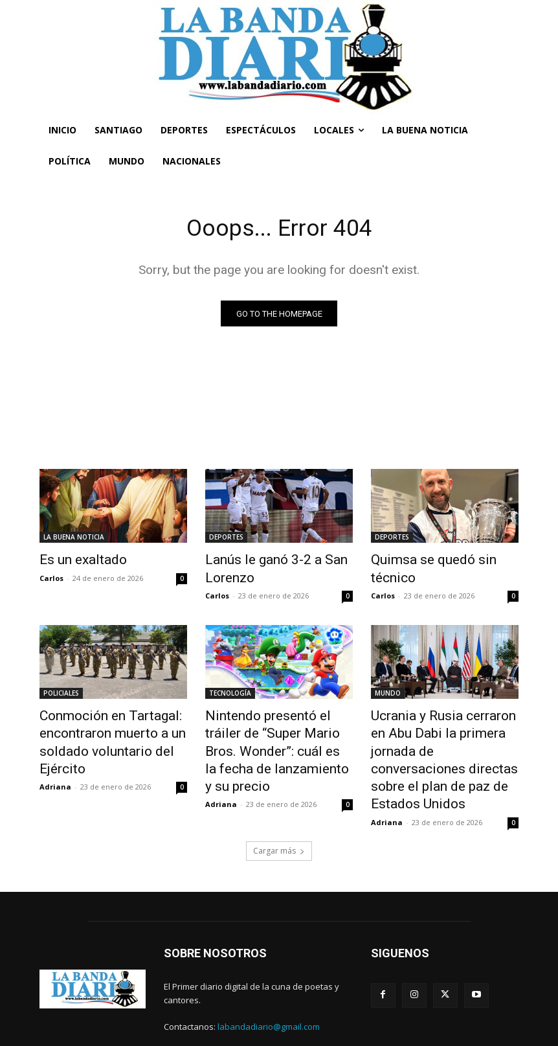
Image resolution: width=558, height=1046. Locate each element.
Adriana (55, 769)
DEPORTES (226, 539)
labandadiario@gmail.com (269, 988)
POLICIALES (61, 689)
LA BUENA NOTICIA (73, 539)
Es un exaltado (74, 560)
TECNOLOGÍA (230, 689)
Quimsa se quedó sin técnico (441, 560)
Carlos (51, 577)
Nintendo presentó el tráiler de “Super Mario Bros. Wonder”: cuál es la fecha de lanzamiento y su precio (278, 732)
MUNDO (388, 689)
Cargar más (279, 811)
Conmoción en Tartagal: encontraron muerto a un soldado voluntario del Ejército (99, 732)
